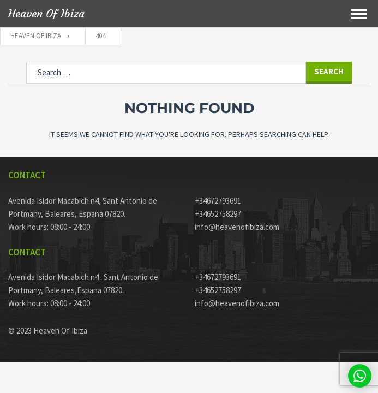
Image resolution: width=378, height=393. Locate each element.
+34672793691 (218, 200)
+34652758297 (218, 214)
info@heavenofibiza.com (237, 227)
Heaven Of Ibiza (46, 13)
